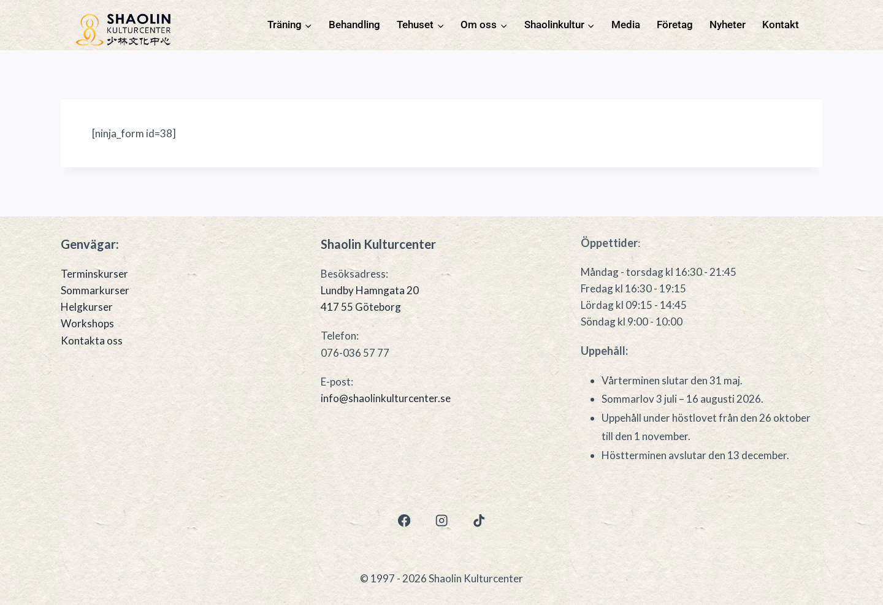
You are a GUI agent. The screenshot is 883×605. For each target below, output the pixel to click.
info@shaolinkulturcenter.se (386, 398)
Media (625, 24)
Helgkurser (87, 306)
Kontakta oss (92, 340)
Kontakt (780, 24)
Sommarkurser (95, 290)
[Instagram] (441, 520)
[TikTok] (479, 520)
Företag (675, 24)
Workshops (87, 323)
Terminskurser (94, 273)
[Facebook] (403, 520)
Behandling (354, 24)
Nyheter (727, 24)
